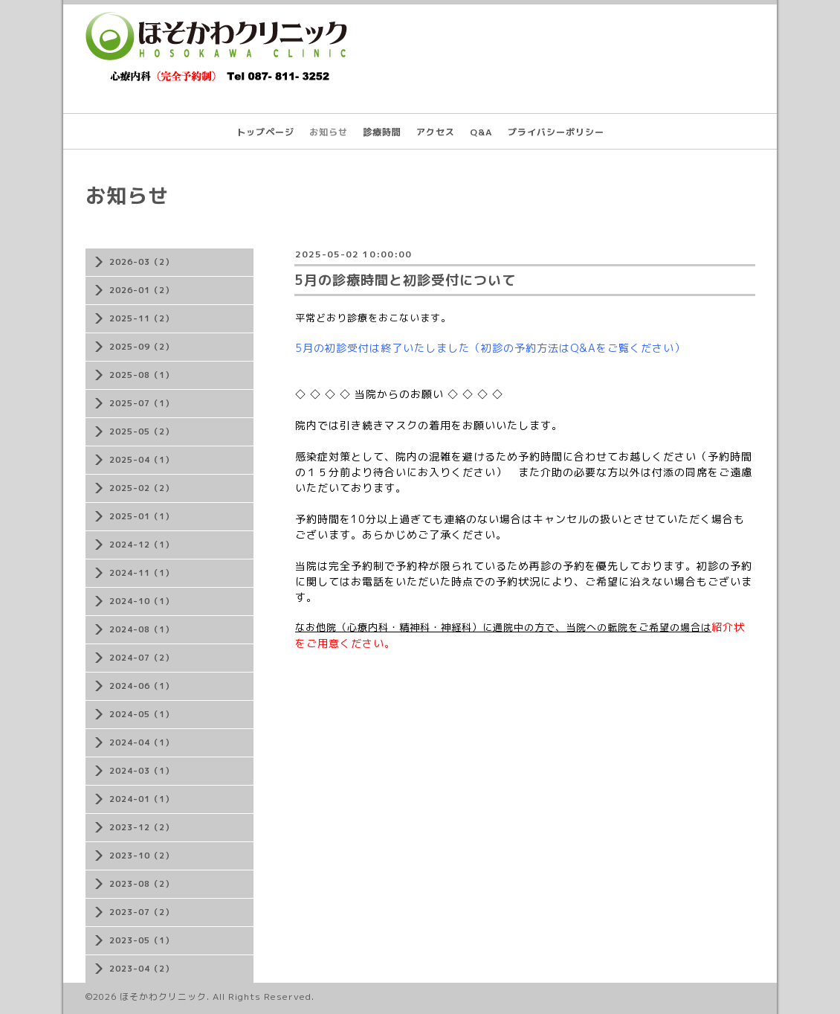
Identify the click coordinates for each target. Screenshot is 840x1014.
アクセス (435, 132)
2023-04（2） (141, 969)
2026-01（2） (141, 290)
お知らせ (328, 132)
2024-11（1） (141, 573)
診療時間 (382, 132)
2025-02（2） (141, 488)
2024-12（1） (141, 545)
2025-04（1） (141, 460)
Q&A (481, 132)
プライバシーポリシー (556, 132)
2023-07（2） (141, 912)
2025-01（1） (141, 516)
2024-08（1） (141, 629)
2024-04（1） (141, 742)
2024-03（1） (141, 771)
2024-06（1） (141, 686)
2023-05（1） (141, 940)
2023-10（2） (141, 855)
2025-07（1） (141, 403)
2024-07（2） (141, 658)
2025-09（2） (141, 347)
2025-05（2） (141, 431)
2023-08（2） (141, 884)
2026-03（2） (141, 262)
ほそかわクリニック (163, 996)
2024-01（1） (141, 799)
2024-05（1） (141, 714)
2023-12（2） (141, 827)
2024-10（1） (141, 601)
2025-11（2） (141, 318)
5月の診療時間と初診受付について (405, 280)
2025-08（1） (141, 375)
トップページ (265, 132)
